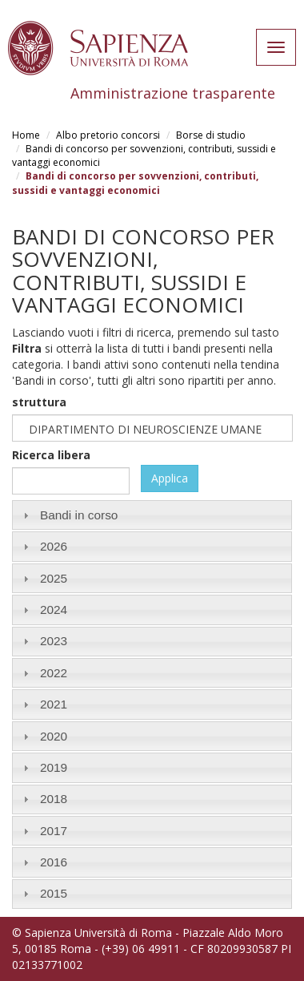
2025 (53, 578)
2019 (53, 767)
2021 (53, 704)
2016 (53, 862)
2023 (53, 641)
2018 (53, 798)
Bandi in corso (79, 515)
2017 (53, 831)
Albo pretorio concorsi (108, 135)
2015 (53, 893)
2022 (53, 673)
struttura (39, 402)
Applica (169, 478)
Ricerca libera (51, 454)
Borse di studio (211, 135)
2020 (53, 736)
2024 (53, 609)
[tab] (152, 515)
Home (26, 135)
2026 (53, 546)
